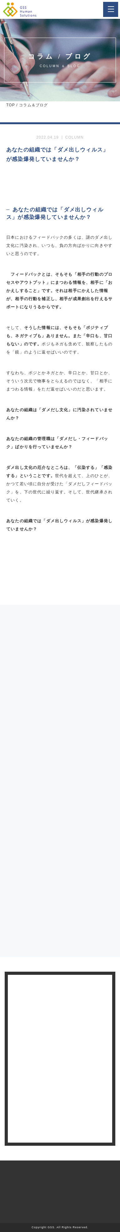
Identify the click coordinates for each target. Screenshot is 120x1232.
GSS (51, 1227)
